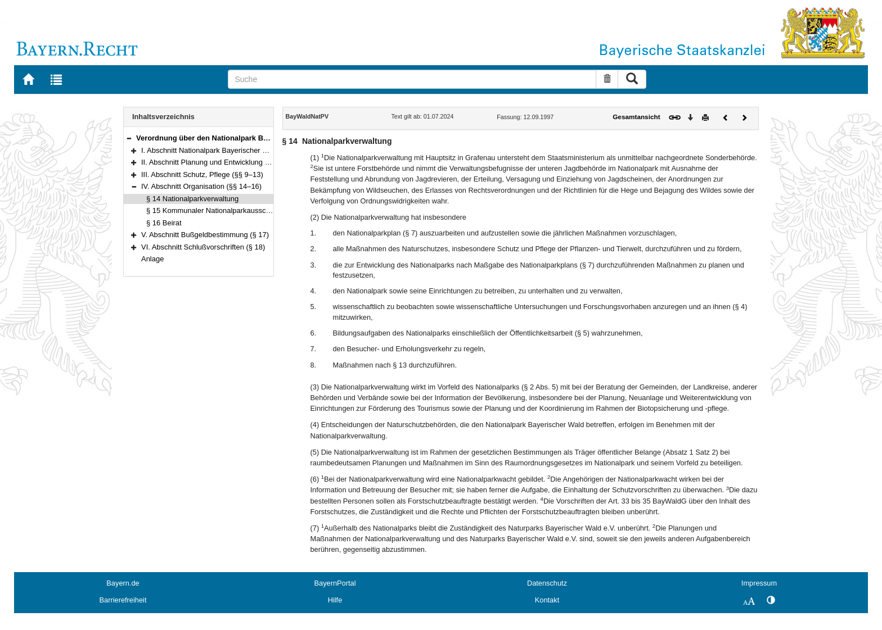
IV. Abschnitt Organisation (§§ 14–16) (201, 186)
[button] (129, 138)
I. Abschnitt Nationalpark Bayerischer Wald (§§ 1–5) (224, 150)
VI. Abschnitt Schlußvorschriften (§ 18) (203, 247)
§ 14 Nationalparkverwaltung (192, 198)
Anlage (152, 259)
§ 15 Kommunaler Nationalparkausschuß (212, 210)
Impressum (759, 583)
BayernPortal (335, 583)
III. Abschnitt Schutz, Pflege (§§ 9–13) (202, 174)
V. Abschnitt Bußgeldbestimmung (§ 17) (205, 234)
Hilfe (335, 600)
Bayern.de (122, 583)
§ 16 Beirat (164, 223)
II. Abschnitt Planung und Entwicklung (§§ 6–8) (216, 162)
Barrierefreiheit (123, 600)
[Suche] (412, 79)
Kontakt (547, 600)
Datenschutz (547, 583)
